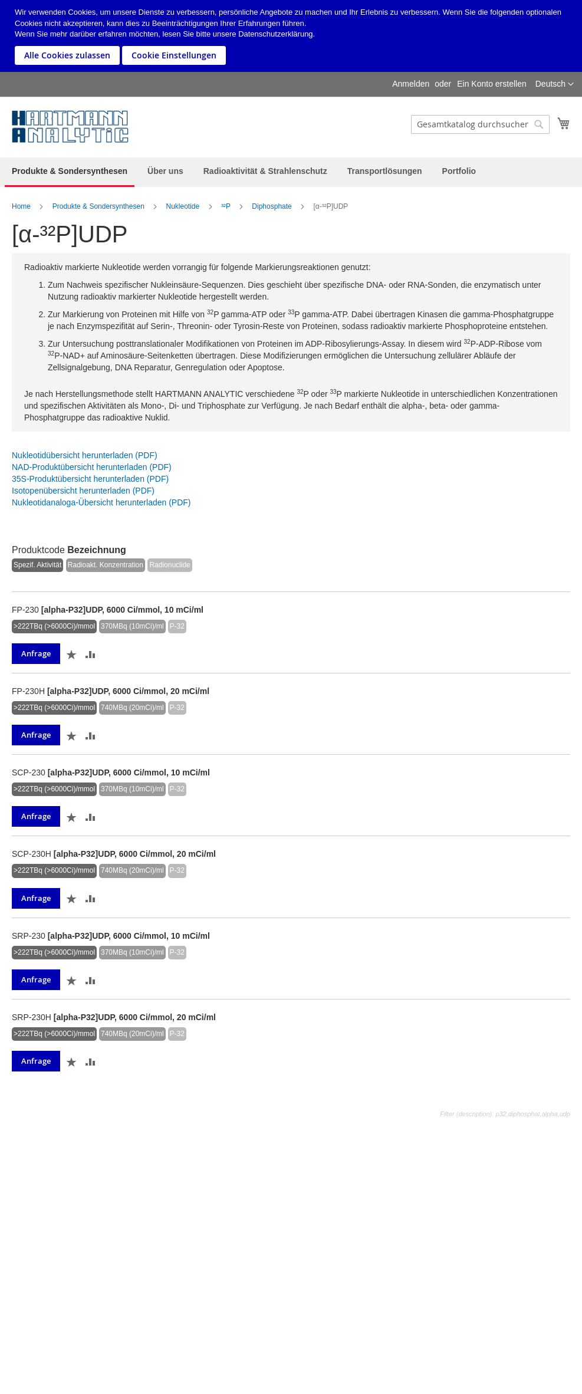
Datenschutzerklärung (275, 33)
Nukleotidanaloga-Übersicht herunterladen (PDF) (101, 502)
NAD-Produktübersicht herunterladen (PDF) (92, 467)
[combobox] (480, 124)
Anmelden (410, 83)
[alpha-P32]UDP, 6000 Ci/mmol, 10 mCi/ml (122, 609)
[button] (554, 84)
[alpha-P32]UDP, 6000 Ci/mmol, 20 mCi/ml (128, 691)
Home (21, 206)
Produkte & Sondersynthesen (98, 206)
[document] (292, 36)
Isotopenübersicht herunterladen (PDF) (83, 490)
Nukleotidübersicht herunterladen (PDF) (84, 455)
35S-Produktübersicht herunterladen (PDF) (90, 479)
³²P (226, 206)
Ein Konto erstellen (492, 83)
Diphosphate (271, 206)
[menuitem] (69, 172)
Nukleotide (183, 206)
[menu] (291, 172)
